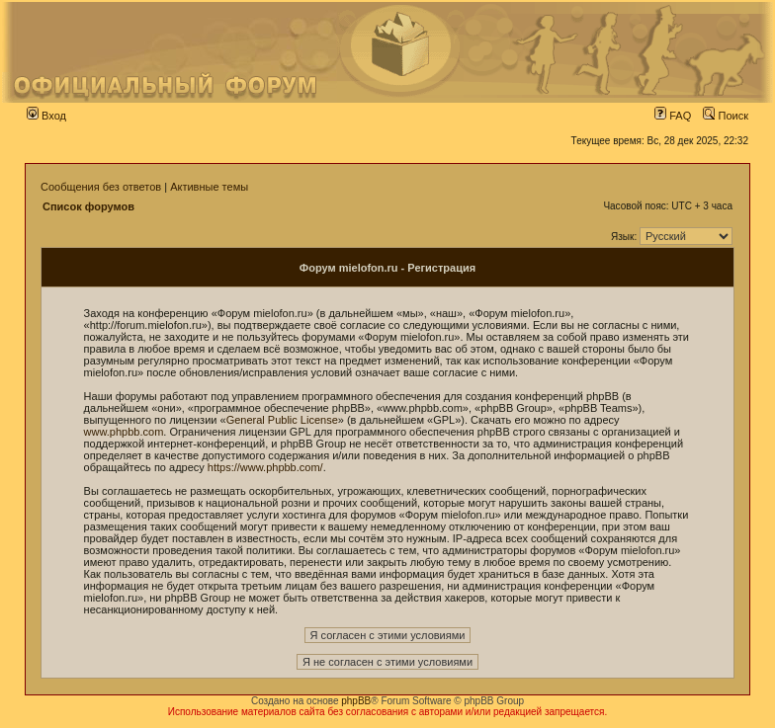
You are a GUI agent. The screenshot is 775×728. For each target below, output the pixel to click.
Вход (46, 115)
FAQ (672, 115)
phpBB (356, 700)
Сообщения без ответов (101, 187)
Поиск (725, 115)
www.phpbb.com (124, 432)
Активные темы (209, 187)
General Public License (282, 420)
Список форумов (88, 206)
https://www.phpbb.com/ (265, 467)
